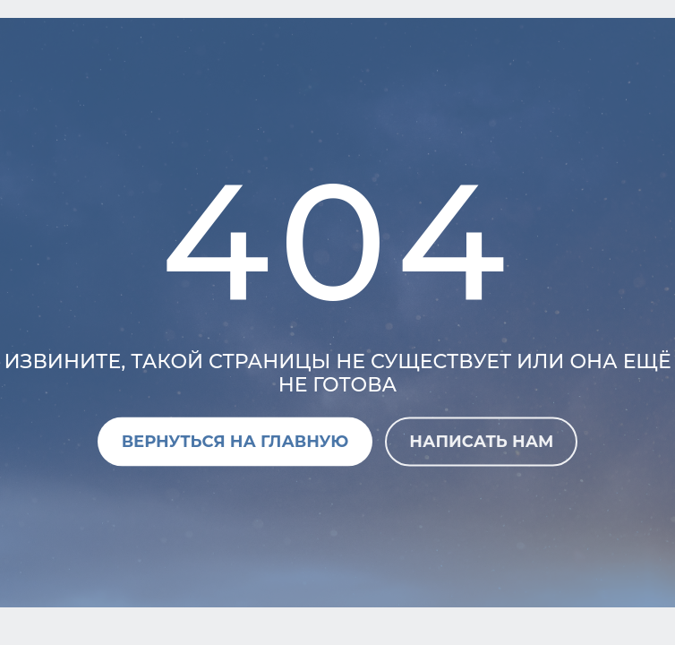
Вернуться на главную (235, 441)
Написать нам (481, 441)
